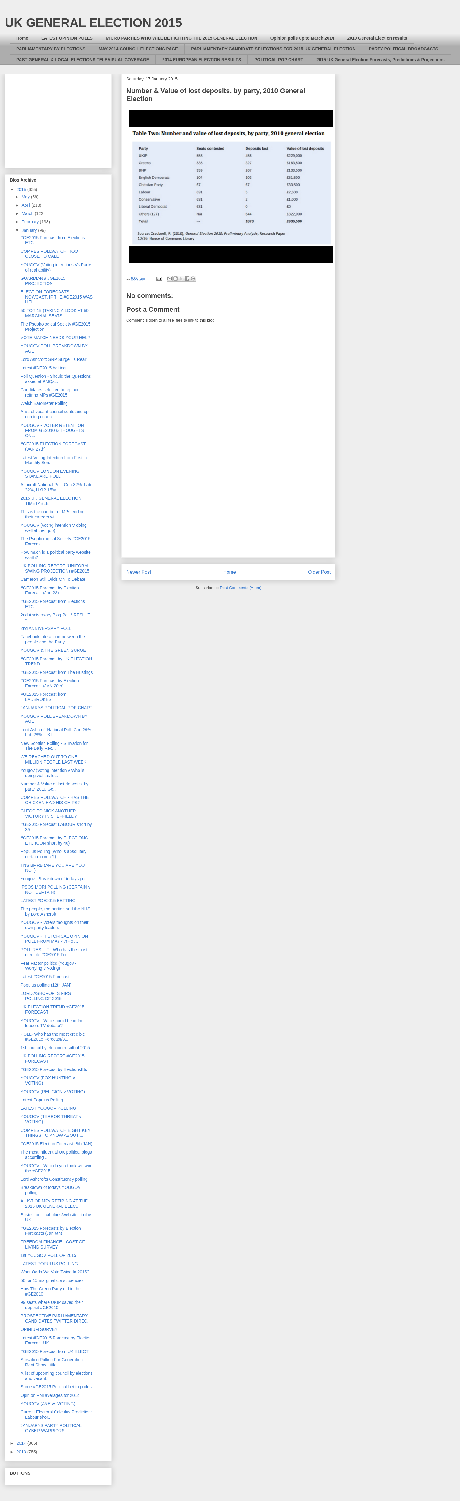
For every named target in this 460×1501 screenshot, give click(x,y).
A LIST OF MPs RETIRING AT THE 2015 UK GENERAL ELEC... (54, 1203)
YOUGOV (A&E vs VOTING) (48, 1403)
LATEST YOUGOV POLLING (48, 1108)
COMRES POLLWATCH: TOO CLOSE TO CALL (49, 254)
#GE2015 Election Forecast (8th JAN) (56, 1143)
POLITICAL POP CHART (278, 59)
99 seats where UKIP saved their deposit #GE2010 (52, 1305)
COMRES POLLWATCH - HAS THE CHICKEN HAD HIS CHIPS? (55, 800)
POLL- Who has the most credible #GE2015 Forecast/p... (53, 1037)
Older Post (319, 572)
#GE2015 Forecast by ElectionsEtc (54, 1069)
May (26, 196)
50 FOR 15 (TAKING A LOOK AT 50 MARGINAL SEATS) (55, 313)
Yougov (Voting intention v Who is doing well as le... (52, 773)
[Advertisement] (228, 510)
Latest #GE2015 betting (43, 367)
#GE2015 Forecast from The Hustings (57, 672)
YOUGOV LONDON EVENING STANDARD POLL (50, 474)
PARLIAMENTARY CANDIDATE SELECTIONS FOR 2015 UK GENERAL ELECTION (273, 48)
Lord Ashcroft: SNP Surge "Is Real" (54, 359)
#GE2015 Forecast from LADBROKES (43, 697)
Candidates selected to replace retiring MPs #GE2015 (50, 392)
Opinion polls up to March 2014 (302, 38)
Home (22, 38)
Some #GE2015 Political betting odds (56, 1386)
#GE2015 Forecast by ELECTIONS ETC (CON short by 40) (54, 840)
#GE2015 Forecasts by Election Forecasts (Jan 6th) (51, 1231)
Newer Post (138, 572)
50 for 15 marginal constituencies (52, 1280)
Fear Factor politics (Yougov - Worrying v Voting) (48, 966)
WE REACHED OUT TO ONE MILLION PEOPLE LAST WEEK (53, 759)
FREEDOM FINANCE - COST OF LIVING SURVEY (53, 1244)
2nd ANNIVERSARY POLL (46, 628)
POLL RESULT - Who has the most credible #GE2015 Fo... (54, 952)
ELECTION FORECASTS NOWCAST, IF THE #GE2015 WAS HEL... (57, 297)
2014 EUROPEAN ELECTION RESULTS (201, 59)
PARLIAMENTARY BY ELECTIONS (51, 48)
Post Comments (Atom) (240, 587)
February (30, 221)
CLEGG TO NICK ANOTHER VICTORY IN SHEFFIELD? (49, 813)
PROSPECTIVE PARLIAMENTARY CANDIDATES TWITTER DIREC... (56, 1318)
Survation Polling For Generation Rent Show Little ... (52, 1362)
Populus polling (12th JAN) (46, 985)
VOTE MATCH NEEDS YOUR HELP (55, 337)
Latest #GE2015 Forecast (45, 976)
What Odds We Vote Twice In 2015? (55, 1271)
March (28, 213)
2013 (22, 1451)
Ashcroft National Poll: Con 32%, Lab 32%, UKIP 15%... (56, 487)
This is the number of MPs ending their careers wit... (53, 514)
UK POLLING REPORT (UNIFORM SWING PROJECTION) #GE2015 (55, 568)
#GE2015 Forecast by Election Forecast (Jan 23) (50, 590)
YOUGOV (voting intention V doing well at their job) (54, 528)
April (26, 205)
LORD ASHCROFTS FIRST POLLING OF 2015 (47, 996)
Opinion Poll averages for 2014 (50, 1395)
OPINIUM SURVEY (39, 1329)
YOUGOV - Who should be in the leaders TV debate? (52, 1023)
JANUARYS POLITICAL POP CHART (56, 707)
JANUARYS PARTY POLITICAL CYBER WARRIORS (51, 1428)
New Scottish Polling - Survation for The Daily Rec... (54, 746)
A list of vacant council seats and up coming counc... (55, 414)
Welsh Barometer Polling (44, 403)
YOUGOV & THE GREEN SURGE (53, 650)
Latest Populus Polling (42, 1099)
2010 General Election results (377, 38)
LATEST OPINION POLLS (67, 38)
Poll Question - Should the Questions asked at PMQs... (56, 379)
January (29, 230)
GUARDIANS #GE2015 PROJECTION (43, 281)
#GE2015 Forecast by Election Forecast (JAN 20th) (50, 683)
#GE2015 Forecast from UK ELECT (55, 1351)
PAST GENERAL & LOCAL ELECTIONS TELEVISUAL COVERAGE (82, 59)
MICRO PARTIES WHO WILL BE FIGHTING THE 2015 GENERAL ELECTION (181, 38)
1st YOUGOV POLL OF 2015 (48, 1255)
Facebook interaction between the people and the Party (53, 639)
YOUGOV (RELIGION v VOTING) (53, 1091)
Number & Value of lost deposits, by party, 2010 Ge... (55, 786)
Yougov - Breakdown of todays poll (53, 878)
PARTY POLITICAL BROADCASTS (403, 48)
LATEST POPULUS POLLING (49, 1263)
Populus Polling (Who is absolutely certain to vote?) (53, 854)
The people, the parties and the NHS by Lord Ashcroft (55, 911)
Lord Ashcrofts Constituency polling (54, 1179)
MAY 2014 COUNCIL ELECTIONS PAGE (138, 48)
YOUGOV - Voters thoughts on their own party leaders (55, 925)
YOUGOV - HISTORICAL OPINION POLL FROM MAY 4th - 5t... (54, 939)
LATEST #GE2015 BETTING (48, 900)
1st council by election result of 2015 (55, 1047)
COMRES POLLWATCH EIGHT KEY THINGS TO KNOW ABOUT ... (55, 1133)
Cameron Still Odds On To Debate (53, 579)
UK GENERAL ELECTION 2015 (93, 22)
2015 (22, 189)
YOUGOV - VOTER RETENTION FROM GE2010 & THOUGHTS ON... (52, 430)
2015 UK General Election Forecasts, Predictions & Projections (380, 59)
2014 (22, 1443)
